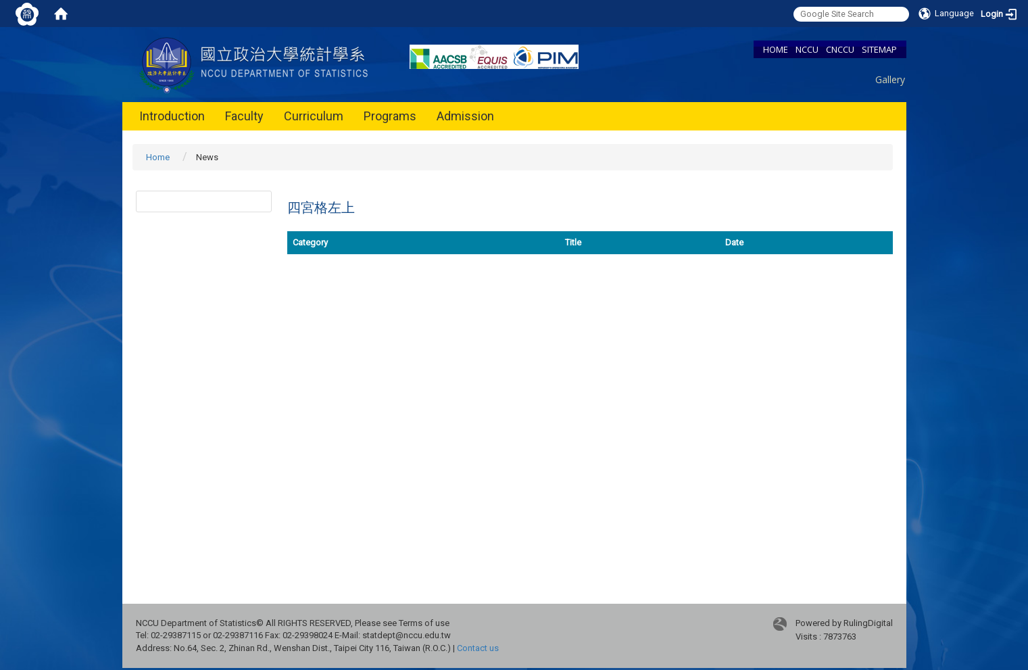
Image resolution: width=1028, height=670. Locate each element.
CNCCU (840, 49)
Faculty (244, 116)
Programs (390, 116)
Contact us (478, 648)
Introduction (172, 116)
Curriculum (313, 116)
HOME (775, 49)
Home (158, 157)
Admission (465, 116)
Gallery (890, 79)
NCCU (807, 49)
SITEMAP (879, 49)
